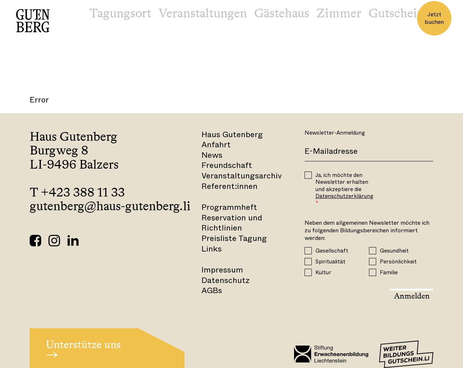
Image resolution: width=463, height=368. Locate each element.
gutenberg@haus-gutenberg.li (110, 205)
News (211, 155)
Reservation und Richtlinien (231, 223)
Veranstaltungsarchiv (241, 175)
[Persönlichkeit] (372, 261)
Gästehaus (281, 13)
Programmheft (229, 207)
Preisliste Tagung (234, 238)
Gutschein (396, 13)
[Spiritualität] (308, 261)
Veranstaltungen (202, 13)
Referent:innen (229, 186)
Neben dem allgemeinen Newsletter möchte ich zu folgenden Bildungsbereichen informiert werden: (367, 230)
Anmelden (412, 296)
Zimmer (339, 13)
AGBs (211, 290)
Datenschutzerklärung (344, 196)
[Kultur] (308, 272)
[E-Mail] (369, 151)
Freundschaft (226, 165)
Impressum (222, 269)
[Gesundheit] (372, 250)
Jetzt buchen (434, 18)
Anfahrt (216, 144)
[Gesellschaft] (308, 250)
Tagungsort (120, 13)
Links (211, 248)
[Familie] (372, 272)
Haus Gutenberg (232, 134)
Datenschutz (225, 280)
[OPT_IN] (308, 175)
